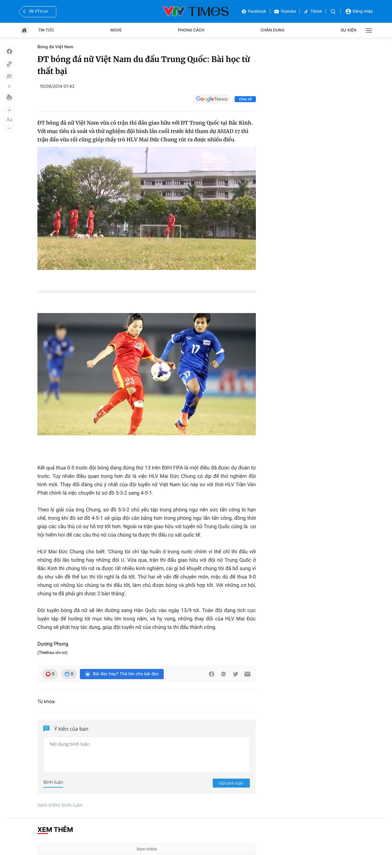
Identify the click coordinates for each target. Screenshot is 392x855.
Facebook (253, 11)
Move (116, 30)
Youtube (285, 11)
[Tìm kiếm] (333, 11)
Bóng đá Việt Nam (55, 46)
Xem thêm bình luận (60, 805)
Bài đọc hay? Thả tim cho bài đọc (122, 674)
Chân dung (273, 30)
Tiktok (312, 11)
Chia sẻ (245, 99)
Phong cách (191, 30)
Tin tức (46, 30)
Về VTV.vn (35, 11)
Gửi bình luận (231, 783)
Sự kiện (348, 30)
